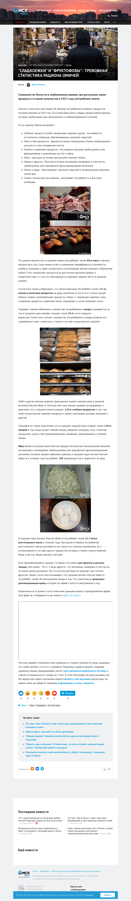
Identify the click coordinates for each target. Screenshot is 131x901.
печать (68, 65)
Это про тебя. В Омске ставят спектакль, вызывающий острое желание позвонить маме (90, 819)
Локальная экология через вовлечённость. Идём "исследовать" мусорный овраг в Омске (39, 829)
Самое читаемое (87, 10)
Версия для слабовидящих (78, 888)
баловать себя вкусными (77, 679)
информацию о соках (70, 683)
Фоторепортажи (108, 10)
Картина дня (43, 10)
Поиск (113, 16)
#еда (31, 705)
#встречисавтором (74, 22)
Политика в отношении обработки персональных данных (76, 871)
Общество (20, 22)
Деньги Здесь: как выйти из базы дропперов (49, 731)
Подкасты (55, 22)
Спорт (107, 22)
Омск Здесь (20, 11)
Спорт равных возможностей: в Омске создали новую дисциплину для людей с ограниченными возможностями (90, 831)
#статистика (54, 705)
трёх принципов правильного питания (84, 670)
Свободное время (37, 22)
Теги (23, 705)
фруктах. (90, 683)
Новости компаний (64, 10)
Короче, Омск (93, 22)
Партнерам (44, 871)
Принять (107, 895)
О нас (35, 871)
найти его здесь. (72, 595)
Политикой (89, 895)
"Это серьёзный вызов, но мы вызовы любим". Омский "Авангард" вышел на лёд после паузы (40, 819)
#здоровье (41, 705)
